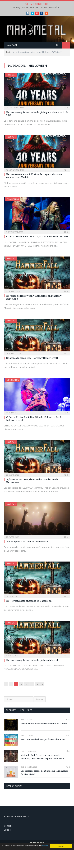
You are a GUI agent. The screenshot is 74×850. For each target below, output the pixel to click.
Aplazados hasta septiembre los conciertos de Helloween (32, 481)
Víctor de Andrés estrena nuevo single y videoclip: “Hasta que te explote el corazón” (42, 757)
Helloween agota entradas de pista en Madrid (32, 660)
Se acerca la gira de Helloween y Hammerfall (32, 357)
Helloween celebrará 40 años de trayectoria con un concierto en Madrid (34, 176)
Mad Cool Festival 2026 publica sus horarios (43, 739)
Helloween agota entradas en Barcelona (28, 600)
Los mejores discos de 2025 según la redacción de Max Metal (44, 772)
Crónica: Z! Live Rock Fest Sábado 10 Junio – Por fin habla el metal (34, 419)
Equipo (7, 829)
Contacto (8, 825)
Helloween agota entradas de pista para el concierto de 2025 (37, 114)
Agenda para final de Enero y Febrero (27, 541)
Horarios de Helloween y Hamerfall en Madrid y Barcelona (33, 297)
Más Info (45, 846)
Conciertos (13, 199)
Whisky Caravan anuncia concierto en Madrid (36, 7)
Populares (26, 710)
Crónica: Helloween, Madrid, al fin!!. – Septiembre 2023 (37, 236)
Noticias (11, 75)
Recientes (11, 710)
